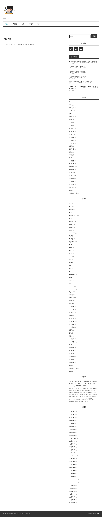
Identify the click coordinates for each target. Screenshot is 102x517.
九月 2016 (72, 503)
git (70, 113)
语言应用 (71, 184)
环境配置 (71, 155)
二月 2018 (72, 473)
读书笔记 (71, 187)
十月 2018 (72, 458)
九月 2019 (72, 441)
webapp (71, 294)
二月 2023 (72, 411)
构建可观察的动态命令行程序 (77, 77)
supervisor (72, 289)
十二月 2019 (72, 438)
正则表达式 (72, 143)
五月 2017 (72, 500)
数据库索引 (72, 321)
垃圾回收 (71, 309)
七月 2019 (72, 444)
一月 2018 (72, 476)
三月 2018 (72, 470)
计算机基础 (72, 178)
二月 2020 (72, 435)
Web (70, 105)
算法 (70, 158)
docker (71, 111)
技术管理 (71, 128)
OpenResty (72, 241)
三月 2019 (72, 447)
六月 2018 (72, 461)
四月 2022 (72, 420)
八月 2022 (72, 414)
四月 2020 (72, 432)
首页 (7, 24)
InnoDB (71, 224)
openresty (72, 286)
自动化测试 (72, 172)
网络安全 (71, 169)
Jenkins (71, 227)
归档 (15, 24)
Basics (71, 209)
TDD (70, 256)
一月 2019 (72, 450)
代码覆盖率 (72, 303)
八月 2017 (72, 491)
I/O (70, 218)
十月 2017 (72, 485)
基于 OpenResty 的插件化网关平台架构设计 (81, 82)
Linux (70, 102)
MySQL (71, 236)
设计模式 (71, 181)
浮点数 (71, 333)
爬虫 (70, 152)
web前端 (71, 116)
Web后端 (71, 108)
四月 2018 (72, 467)
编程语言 (71, 166)
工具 (70, 125)
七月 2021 (72, 423)
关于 (39, 24)
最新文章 (74, 57)
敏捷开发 (71, 131)
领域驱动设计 (73, 193)
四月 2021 (72, 426)
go (70, 268)
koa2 (70, 277)
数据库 (71, 134)
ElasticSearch (73, 215)
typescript (72, 292)
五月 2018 (72, 464)
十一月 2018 (72, 455)
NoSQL (71, 239)
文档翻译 (71, 140)
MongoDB (72, 233)
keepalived (72, 274)
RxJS (70, 250)
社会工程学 (72, 342)
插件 (70, 315)
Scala (70, 253)
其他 (70, 122)
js (69, 271)
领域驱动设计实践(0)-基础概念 (77, 72)
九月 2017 (72, 488)
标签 (31, 24)
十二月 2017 (72, 479)
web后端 (71, 119)
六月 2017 (72, 497)
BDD (70, 206)
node (70, 283)
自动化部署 (72, 175)
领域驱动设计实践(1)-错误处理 (77, 67)
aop (70, 259)
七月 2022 (72, 417)
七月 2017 (72, 494)
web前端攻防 (73, 297)
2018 (8, 38)
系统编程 (71, 161)
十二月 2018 (72, 453)
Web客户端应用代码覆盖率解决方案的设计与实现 (83, 62)
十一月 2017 (72, 482)
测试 (70, 146)
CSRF (71, 212)
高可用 (71, 371)
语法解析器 (72, 362)
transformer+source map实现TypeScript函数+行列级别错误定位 (83, 87)
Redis (70, 247)
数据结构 (71, 137)
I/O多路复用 (72, 221)
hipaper (96, 514)
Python (71, 244)
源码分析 (71, 149)
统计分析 (71, 164)
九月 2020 (72, 429)
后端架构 (71, 306)
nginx (70, 280)
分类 (23, 24)
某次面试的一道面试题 (26, 44)
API (70, 203)
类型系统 (71, 347)
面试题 (71, 190)
